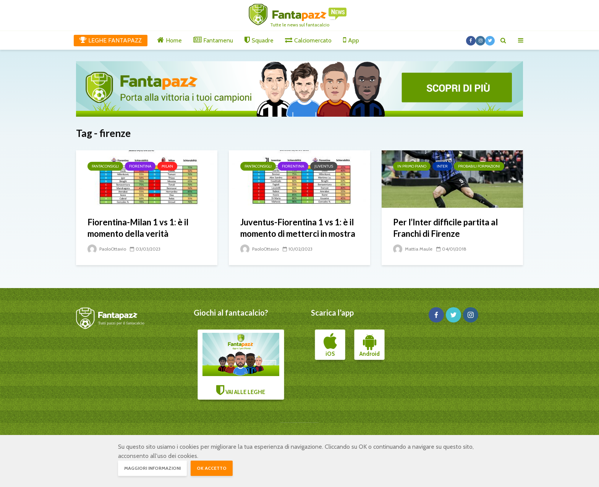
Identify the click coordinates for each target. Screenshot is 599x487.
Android (369, 345)
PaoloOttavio (106, 249)
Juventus (323, 166)
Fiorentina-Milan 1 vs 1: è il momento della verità (137, 228)
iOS (330, 345)
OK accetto (212, 468)
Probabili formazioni (479, 166)
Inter (442, 166)
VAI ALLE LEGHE (241, 364)
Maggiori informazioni (152, 468)
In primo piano (411, 166)
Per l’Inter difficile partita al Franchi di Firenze (445, 228)
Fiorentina (140, 166)
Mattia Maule (412, 249)
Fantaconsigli (105, 166)
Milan (167, 166)
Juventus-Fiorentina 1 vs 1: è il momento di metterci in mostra (297, 228)
